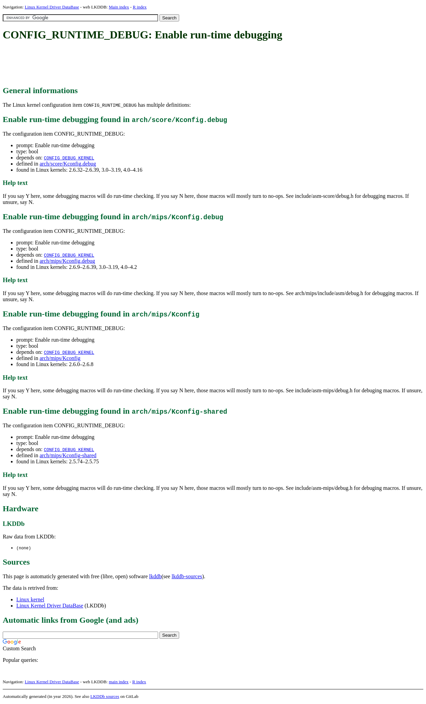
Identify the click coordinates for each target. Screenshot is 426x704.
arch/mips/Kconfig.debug (67, 261)
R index (140, 7)
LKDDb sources (104, 696)
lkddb (155, 577)
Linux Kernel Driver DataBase (52, 7)
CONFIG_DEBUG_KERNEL (69, 158)
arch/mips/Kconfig (59, 358)
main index (119, 682)
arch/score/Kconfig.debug (67, 164)
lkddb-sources (187, 577)
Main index (119, 7)
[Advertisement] (126, 64)
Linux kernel (30, 600)
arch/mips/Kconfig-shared (67, 455)
